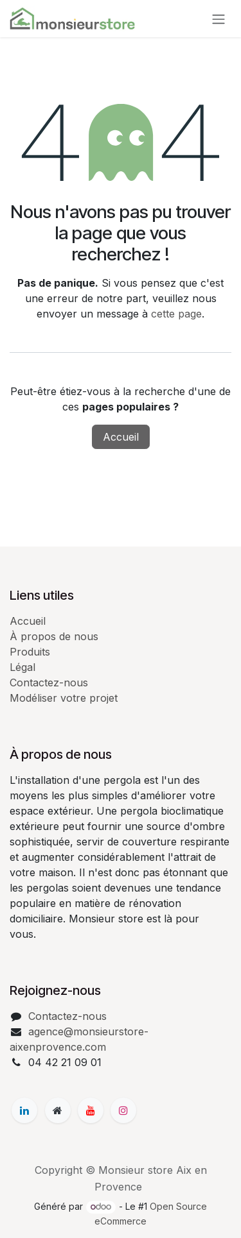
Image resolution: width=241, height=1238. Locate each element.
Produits (30, 651)
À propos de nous (54, 636)
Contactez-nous (49, 682)
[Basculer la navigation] (218, 18)
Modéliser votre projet (64, 697)
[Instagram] (123, 1110)
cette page (176, 313)
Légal (22, 667)
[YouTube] (90, 1110)
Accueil (121, 436)
